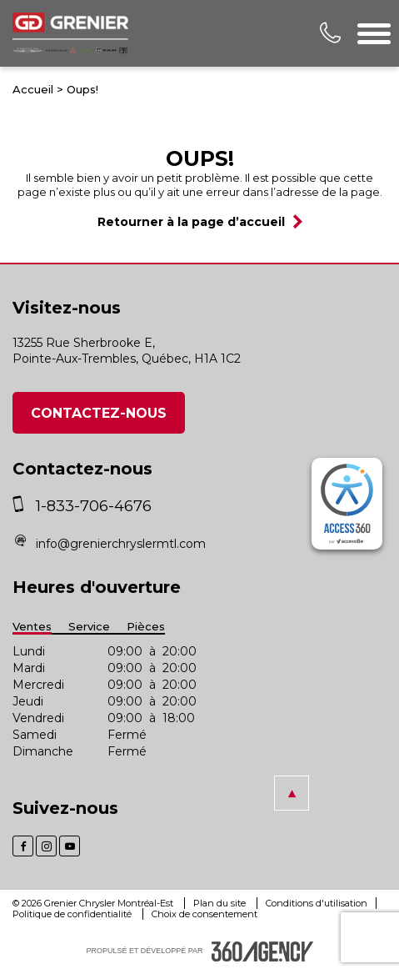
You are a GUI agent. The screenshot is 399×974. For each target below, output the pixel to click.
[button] (291, 793)
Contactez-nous (99, 413)
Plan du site (220, 903)
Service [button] (89, 626)
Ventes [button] (32, 626)
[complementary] (347, 504)
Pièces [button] (146, 626)
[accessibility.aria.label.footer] (262, 951)
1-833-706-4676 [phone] (94, 506)
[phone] (22, 506)
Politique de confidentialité (73, 914)
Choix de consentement (204, 914)
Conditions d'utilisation (316, 903)
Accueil (32, 89)
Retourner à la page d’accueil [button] (191, 221)
